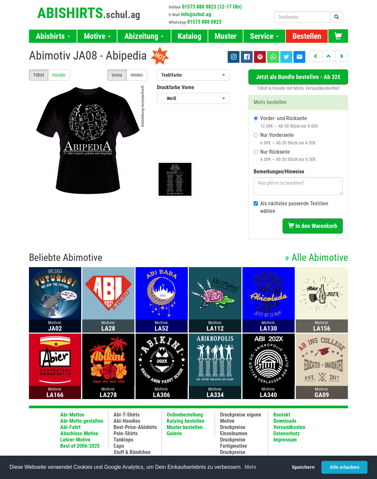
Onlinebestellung (185, 415)
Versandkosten (289, 427)
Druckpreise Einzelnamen (233, 430)
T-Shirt (38, 75)
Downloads (284, 421)
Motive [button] (97, 36)
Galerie (174, 433)
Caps (118, 446)
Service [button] (264, 36)
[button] (315, 56)
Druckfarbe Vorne (175, 87)
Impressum (285, 440)
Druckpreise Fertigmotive (233, 443)
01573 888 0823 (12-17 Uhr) (212, 7)
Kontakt (281, 415)
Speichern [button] (303, 467)
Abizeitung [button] (143, 36)
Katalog (189, 36)
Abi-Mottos (72, 415)
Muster (225, 36)
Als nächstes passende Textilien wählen (291, 207)
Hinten (137, 75)
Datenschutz (286, 433)
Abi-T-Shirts (126, 415)
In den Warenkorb (312, 225)
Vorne (117, 75)
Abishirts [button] (53, 36)
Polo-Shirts (125, 433)
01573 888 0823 (204, 22)
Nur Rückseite (285, 155)
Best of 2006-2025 (80, 446)
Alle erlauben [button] (344, 467)
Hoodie (58, 75)
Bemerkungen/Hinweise (279, 171)
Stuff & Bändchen (132, 452)
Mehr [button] (250, 467)
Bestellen (306, 36)
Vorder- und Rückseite (286, 122)
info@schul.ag (196, 14)
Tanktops (123, 440)
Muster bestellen (185, 427)
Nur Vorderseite (285, 138)
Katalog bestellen (185, 421)
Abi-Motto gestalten (81, 421)
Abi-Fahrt (70, 427)
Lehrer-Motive (75, 440)
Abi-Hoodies (126, 421)
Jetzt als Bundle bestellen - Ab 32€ (298, 76)
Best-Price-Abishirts (135, 427)
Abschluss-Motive (79, 433)
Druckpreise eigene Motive (240, 418)
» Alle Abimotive (316, 257)
